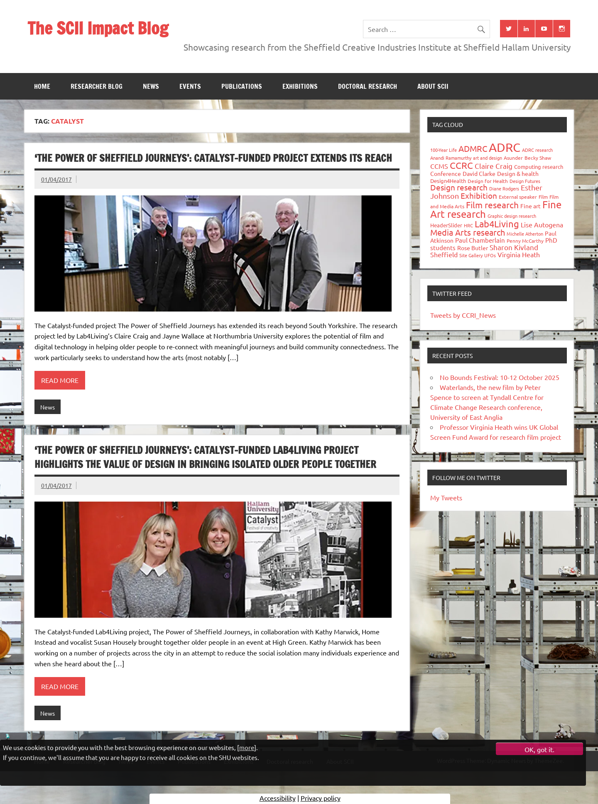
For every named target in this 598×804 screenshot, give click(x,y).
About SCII (432, 86)
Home (42, 86)
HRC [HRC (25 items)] (468, 225)
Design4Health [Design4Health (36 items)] (448, 180)
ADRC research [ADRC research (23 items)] (537, 149)
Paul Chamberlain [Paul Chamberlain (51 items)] (480, 240)
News (151, 86)
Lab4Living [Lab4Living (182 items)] (497, 223)
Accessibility (278, 798)
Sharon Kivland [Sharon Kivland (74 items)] (514, 247)
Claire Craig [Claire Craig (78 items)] (493, 165)
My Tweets (446, 497)
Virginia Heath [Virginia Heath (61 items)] (519, 254)
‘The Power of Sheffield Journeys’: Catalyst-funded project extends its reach (213, 158)
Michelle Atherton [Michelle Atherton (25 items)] (525, 233)
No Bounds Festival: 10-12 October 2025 (499, 377)
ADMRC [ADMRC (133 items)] (472, 148)
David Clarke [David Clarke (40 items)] (479, 173)
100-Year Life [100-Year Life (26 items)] (443, 149)
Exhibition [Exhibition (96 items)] (479, 195)
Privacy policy (321, 798)
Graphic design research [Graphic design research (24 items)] (512, 215)
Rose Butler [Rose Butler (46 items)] (472, 247)
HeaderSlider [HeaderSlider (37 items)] (446, 225)
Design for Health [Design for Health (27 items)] (488, 181)
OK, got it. (539, 749)
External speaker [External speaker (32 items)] (518, 196)
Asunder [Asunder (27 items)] (513, 157)
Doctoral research (367, 86)
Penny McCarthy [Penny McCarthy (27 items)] (525, 240)
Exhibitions (300, 86)
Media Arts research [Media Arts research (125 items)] (467, 232)
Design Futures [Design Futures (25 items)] (525, 181)
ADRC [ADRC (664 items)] (504, 147)
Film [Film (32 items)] (543, 196)
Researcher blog (97, 86)
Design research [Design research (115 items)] (459, 187)
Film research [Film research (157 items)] (492, 204)
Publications (241, 86)
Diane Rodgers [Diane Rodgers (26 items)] (504, 188)
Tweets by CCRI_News (463, 315)
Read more (59, 380)
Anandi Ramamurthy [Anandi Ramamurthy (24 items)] (450, 157)
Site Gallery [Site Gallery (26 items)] (471, 255)
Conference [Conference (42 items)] (445, 173)
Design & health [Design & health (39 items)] (518, 173)
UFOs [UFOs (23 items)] (490, 255)
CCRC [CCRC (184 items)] (461, 165)
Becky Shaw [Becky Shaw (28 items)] (537, 157)
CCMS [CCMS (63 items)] (439, 166)
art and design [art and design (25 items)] (487, 157)
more (246, 747)
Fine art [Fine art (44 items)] (530, 206)
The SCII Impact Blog (97, 28)
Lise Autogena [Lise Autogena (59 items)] (542, 224)
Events (190, 86)
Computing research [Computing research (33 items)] (538, 166)
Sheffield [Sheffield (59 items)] (444, 254)
